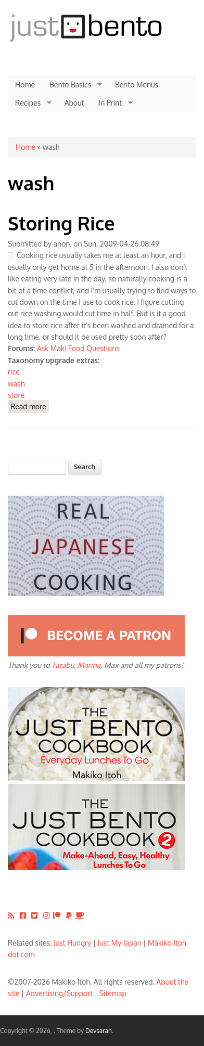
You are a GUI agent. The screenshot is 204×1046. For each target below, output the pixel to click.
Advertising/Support (59, 993)
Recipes (30, 103)
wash (16, 383)
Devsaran (98, 1031)
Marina (89, 665)
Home (25, 84)
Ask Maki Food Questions (78, 348)
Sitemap (112, 993)
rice (14, 371)
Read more (29, 406)
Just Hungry (72, 942)
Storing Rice (61, 223)
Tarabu (63, 665)
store (16, 395)
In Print (112, 103)
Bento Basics (72, 84)
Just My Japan (120, 942)
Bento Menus (136, 84)
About (74, 102)
